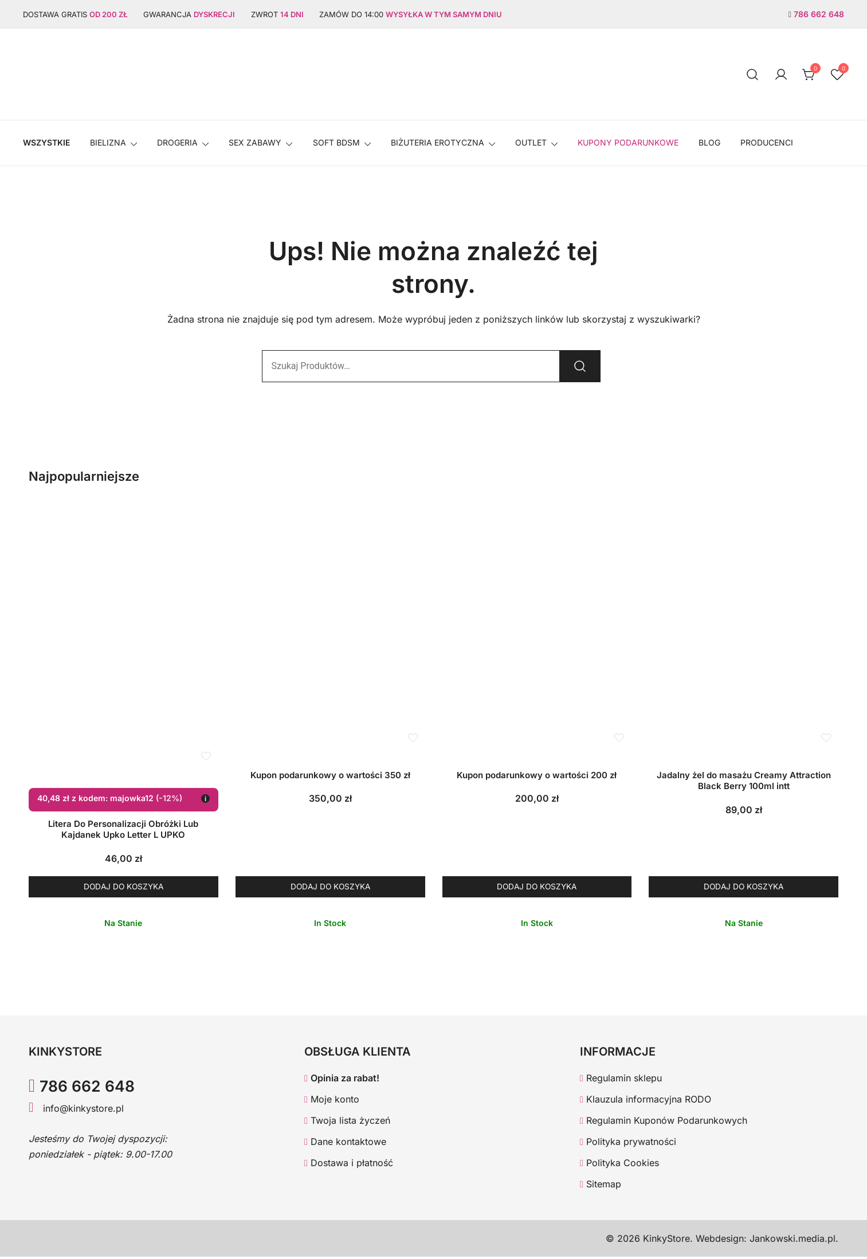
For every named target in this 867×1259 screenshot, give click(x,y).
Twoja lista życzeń (347, 1122)
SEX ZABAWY (255, 142)
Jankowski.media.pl (792, 1240)
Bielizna (108, 142)
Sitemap (600, 1185)
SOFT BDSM (336, 142)
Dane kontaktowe (345, 1144)
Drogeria (177, 142)
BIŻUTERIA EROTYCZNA (437, 142)
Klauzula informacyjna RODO (645, 1101)
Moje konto (331, 1101)
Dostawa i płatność (348, 1164)
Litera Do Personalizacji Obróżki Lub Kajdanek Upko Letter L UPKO (123, 829)
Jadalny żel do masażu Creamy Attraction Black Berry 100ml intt (744, 781)
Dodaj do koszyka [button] (123, 887)
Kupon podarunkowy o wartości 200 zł (537, 775)
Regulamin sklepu (621, 1080)
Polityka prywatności (628, 1144)
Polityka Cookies (619, 1164)
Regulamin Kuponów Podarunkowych (663, 1122)
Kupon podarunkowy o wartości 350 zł (330, 775)
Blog (709, 142)
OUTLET (531, 142)
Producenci (766, 142)
